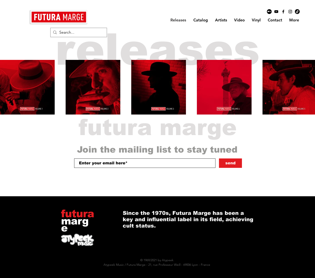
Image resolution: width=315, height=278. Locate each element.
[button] (221, 20)
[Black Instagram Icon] (290, 11)
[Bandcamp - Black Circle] (269, 11)
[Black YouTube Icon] (276, 11)
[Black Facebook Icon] (283, 11)
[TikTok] (297, 11)
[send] (230, 163)
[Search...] (78, 32)
